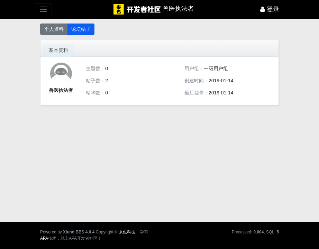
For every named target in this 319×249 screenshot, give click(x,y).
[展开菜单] (43, 9)
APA (44, 238)
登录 (269, 9)
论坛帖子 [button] (81, 29)
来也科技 (127, 232)
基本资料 (58, 50)
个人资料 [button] (54, 29)
